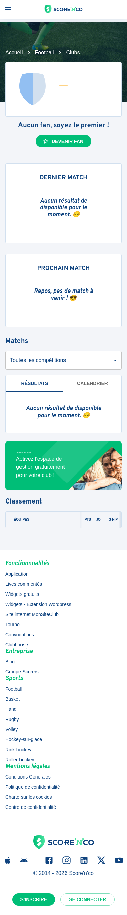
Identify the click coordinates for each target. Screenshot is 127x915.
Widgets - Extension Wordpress (38, 604)
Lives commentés (23, 584)
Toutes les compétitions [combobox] (38, 360)
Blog (10, 661)
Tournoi (13, 624)
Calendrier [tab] (92, 383)
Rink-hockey (18, 749)
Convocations (19, 634)
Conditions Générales (28, 777)
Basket (12, 699)
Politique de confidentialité (32, 787)
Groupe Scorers (22, 671)
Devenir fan (62, 141)
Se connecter (87, 899)
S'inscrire (33, 899)
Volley (11, 729)
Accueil (14, 52)
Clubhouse (16, 644)
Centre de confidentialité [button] (30, 807)
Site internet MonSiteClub (32, 614)
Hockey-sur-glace (23, 739)
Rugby (12, 719)
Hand (10, 709)
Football (44, 52)
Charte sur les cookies (28, 797)
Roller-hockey (19, 759)
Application (17, 574)
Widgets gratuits (22, 594)
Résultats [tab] (34, 383)
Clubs (73, 52)
